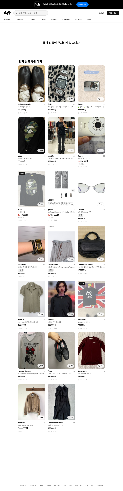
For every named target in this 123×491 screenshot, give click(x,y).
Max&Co (51, 156)
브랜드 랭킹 (66, 20)
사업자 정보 (67, 486)
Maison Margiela (24, 104)
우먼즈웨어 (21, 20)
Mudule (50, 320)
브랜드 (54, 20)
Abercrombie (82, 371)
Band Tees (82, 320)
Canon (80, 104)
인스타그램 (89, 486)
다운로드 (78, 486)
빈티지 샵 (78, 20)
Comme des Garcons (85, 265)
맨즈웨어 (8, 20)
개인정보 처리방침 (53, 486)
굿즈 (44, 20)
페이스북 (100, 486)
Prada (50, 371)
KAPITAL (21, 320)
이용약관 (23, 486)
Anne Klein (22, 265)
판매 (41, 486)
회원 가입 (113, 13)
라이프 (34, 20)
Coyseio (81, 210)
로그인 (101, 13)
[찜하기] (40, 99)
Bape (20, 156)
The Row (21, 423)
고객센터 (33, 486)
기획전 (88, 20)
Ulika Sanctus (53, 265)
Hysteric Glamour (24, 371)
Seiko (50, 104)
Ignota (50, 210)
